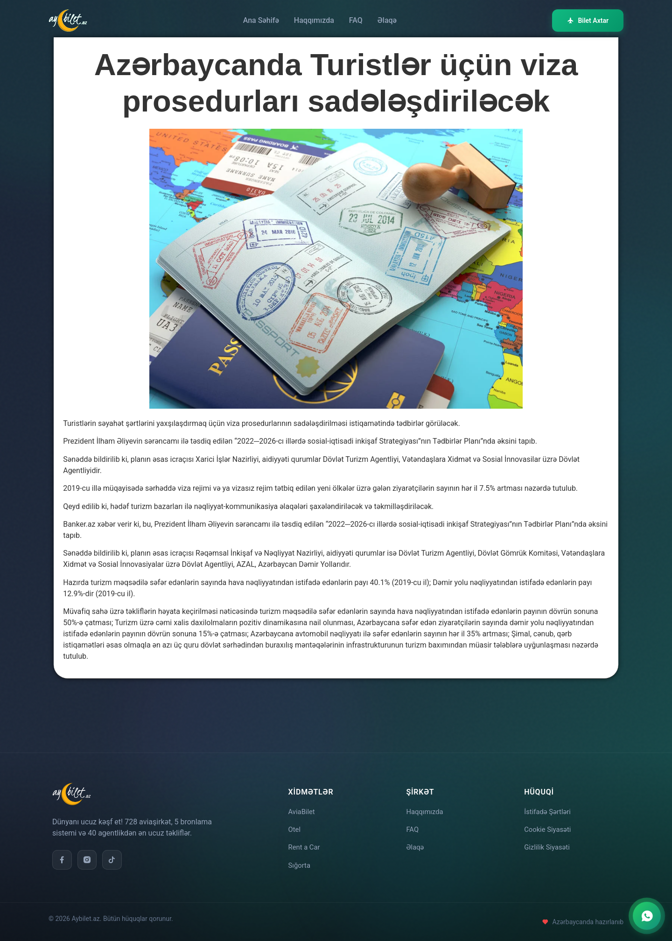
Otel (295, 825)
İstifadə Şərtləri (549, 806)
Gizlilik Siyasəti (549, 845)
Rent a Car (305, 845)
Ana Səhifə (261, 20)
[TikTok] (115, 853)
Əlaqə (387, 20)
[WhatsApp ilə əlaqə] (647, 916)
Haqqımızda (314, 20)
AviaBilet (302, 806)
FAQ (356, 20)
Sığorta (300, 864)
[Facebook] (62, 853)
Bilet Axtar (588, 20)
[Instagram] (88, 853)
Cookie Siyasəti (549, 825)
